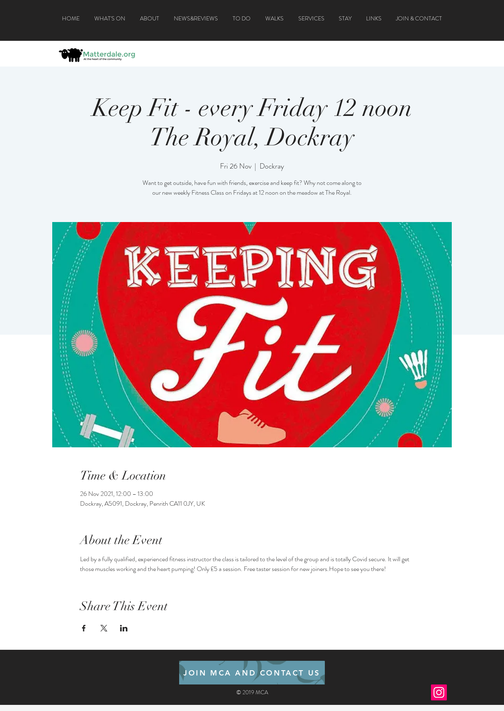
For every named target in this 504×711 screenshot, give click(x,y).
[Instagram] (439, 692)
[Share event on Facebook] (84, 628)
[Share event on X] (104, 628)
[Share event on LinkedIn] (124, 628)
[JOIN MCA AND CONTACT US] (252, 672)
